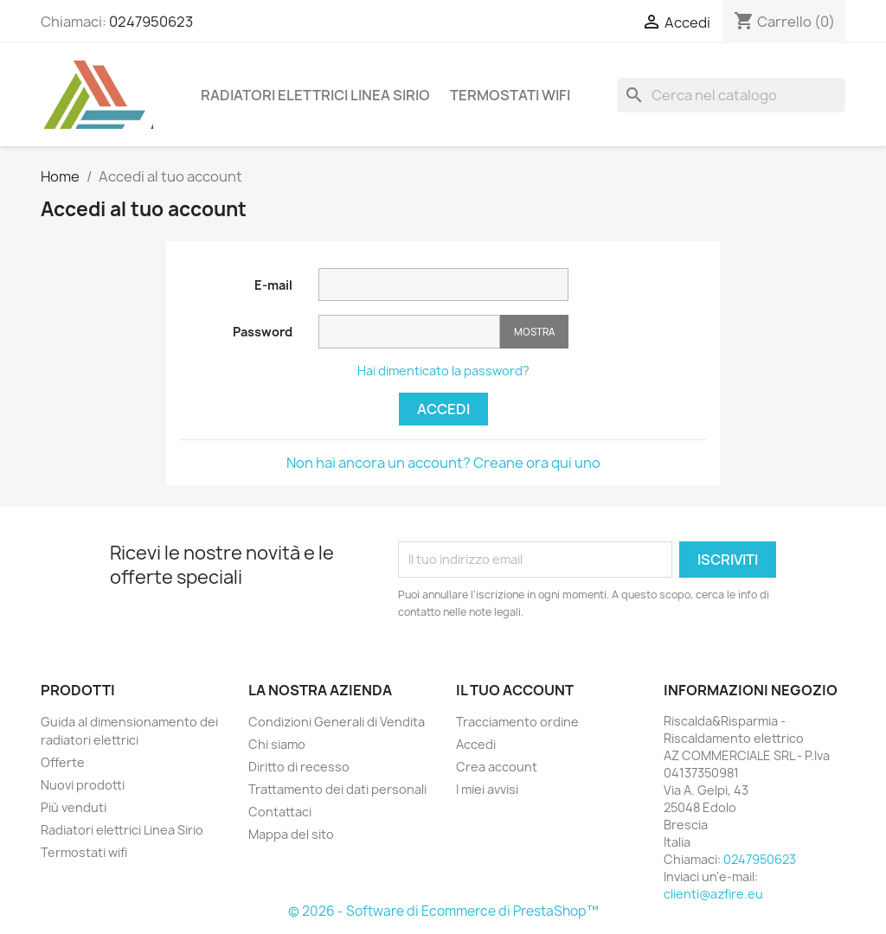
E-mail (273, 285)
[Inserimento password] (409, 332)
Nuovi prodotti (83, 785)
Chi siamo (276, 744)
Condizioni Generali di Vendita (336, 721)
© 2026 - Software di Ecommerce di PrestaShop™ (443, 911)
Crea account (496, 766)
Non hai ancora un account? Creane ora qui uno (443, 462)
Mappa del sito (291, 834)
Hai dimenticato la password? (443, 370)
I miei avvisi (487, 789)
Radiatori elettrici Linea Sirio (315, 95)
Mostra (534, 331)
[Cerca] (731, 95)
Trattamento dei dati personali (337, 789)
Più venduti (73, 807)
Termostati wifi (510, 95)
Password (262, 331)
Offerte (63, 762)
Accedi (443, 409)
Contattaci (279, 811)
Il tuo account (515, 690)
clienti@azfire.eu (713, 894)
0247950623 (151, 21)
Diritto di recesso (299, 766)
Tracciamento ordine (517, 721)
